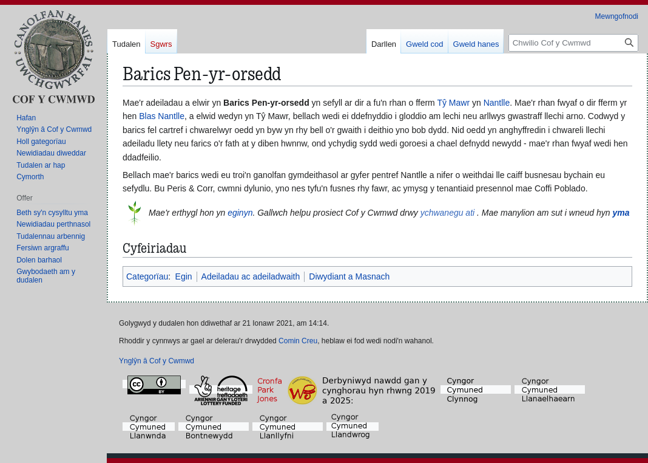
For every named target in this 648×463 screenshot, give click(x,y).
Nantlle (497, 103)
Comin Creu (297, 341)
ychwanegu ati (447, 212)
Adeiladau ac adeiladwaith (250, 276)
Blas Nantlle (161, 116)
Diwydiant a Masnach (349, 276)
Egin (183, 276)
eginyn (240, 212)
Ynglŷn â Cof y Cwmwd (156, 361)
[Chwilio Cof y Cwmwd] (573, 43)
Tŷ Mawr (453, 103)
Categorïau (147, 276)
